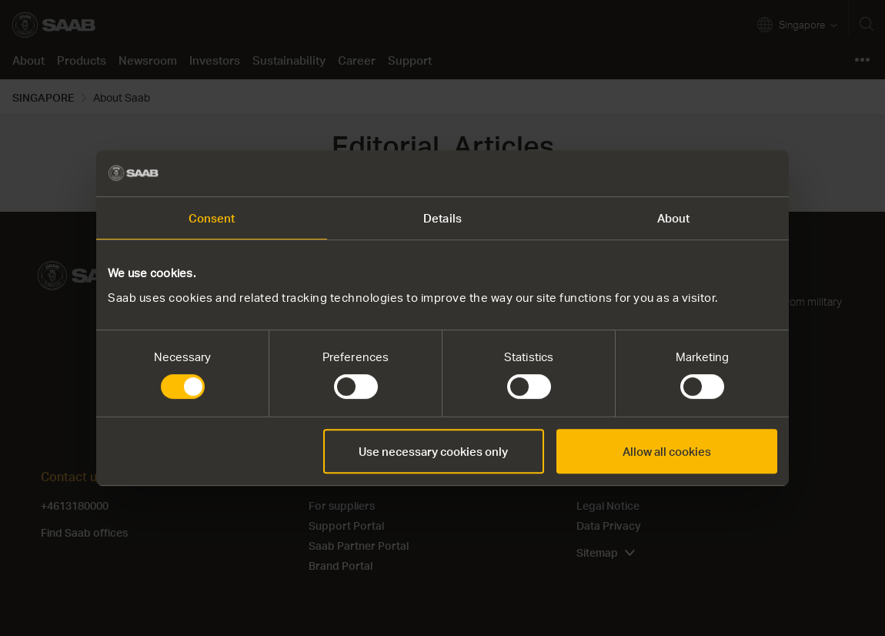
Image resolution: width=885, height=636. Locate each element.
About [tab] (673, 218)
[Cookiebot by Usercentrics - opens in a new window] (710, 173)
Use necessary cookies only (433, 451)
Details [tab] (442, 218)
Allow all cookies (667, 451)
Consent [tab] (212, 218)
